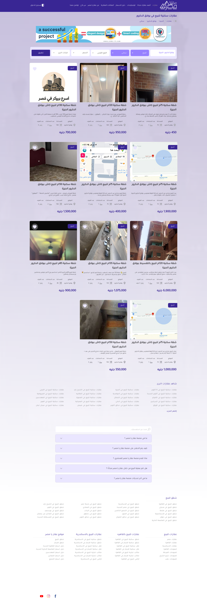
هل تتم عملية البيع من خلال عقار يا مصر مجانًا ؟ (103, 468)
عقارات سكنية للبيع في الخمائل (126, 398)
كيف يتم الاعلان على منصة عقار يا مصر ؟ (103, 448)
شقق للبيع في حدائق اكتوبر (91, 517)
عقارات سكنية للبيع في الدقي (127, 402)
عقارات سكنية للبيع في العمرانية (88, 402)
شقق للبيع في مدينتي (168, 507)
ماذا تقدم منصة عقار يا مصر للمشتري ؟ (103, 458)
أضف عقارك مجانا (143, 5)
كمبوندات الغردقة (170, 553)
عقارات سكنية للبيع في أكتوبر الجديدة (162, 394)
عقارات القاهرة (171, 543)
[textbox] (100, 53)
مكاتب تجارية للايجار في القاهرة (127, 556)
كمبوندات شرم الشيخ (168, 556)
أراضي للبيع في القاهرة (130, 559)
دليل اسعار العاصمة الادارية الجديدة (50, 549)
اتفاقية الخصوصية (84, 593)
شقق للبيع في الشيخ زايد (53, 504)
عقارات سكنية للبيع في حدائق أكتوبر (124, 405)
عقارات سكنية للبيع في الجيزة (127, 390)
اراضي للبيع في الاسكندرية (91, 559)
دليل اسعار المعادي (56, 556)
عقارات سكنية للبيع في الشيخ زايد (88, 390)
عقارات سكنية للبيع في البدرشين (163, 402)
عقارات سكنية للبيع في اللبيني (52, 390)
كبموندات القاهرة (170, 549)
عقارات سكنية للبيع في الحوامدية (126, 394)
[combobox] (139, 53)
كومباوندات (131, 5)
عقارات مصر (172, 539)
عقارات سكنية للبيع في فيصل (89, 405)
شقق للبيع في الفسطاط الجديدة (50, 517)
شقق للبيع (59, 539)
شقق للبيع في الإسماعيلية (166, 514)
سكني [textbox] (124, 53)
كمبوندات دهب (171, 559)
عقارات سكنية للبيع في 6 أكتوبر (164, 390)
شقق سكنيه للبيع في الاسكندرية (88, 539)
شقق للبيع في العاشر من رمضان (50, 514)
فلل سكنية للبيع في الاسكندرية (89, 546)
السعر (80, 53)
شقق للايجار (59, 543)
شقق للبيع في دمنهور (93, 514)
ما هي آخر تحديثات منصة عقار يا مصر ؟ (103, 478)
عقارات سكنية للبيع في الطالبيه (89, 394)
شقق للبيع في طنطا (168, 511)
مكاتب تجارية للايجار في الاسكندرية (88, 556)
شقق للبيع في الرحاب (93, 511)
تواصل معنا (74, 5)
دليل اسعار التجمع (56, 559)
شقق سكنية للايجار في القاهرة (127, 543)
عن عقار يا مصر (93, 5)
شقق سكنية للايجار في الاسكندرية (88, 543)
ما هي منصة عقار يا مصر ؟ (103, 438)
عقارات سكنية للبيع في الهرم (52, 402)
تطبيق (41, 53)
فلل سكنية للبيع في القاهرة (128, 546)
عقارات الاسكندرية (170, 546)
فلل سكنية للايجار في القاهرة (127, 549)
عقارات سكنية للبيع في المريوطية (50, 394)
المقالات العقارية (107, 5)
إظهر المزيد (172, 411)
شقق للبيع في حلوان (168, 517)
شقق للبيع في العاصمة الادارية (164, 520)
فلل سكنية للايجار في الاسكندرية (88, 549)
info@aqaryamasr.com (42, 584)
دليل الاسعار (120, 5)
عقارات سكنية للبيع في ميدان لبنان (50, 405)
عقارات (155, 5)
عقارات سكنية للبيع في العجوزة (89, 398)
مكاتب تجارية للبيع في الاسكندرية (88, 553)
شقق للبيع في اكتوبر (55, 507)
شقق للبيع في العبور (130, 514)
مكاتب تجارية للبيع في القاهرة (127, 553)
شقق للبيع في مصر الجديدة (128, 507)
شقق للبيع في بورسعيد (54, 511)
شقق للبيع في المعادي (92, 507)
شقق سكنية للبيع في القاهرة (127, 539)
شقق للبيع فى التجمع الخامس (126, 511)
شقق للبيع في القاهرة (168, 504)
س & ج (83, 5)
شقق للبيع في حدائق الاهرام (127, 517)
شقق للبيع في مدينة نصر (91, 504)
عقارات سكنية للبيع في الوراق (165, 405)
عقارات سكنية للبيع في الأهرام (164, 398)
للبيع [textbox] (144, 53)
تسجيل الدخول (37, 5)
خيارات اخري (60, 53)
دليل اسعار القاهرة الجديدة (53, 546)
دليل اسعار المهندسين (55, 553)
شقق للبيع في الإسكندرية (128, 504)
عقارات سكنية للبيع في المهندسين (50, 398)
